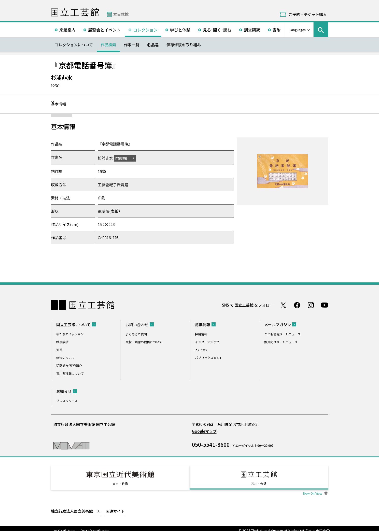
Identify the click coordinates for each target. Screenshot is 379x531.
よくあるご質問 (136, 334)
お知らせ (64, 391)
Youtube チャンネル (324, 305)
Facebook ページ (297, 305)
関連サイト (115, 506)
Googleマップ (204, 431)
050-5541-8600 (211, 444)
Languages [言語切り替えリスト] (298, 29)
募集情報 (202, 324)
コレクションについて (74, 44)
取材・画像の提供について (143, 341)
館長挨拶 (62, 341)
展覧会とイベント (104, 30)
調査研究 (252, 30)
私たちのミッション (70, 334)
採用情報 (201, 334)
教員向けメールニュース (281, 341)
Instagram (311, 305)
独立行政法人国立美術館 (72, 506)
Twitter (283, 305)
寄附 (277, 30)
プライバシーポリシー (94, 526)
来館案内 (67, 30)
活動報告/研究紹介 (69, 365)
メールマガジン (277, 324)
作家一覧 (131, 44)
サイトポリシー (64, 526)
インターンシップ (207, 341)
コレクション (145, 30)
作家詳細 (124, 158)
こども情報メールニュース (282, 334)
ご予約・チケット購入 (308, 14)
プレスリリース (66, 400)
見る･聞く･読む (217, 30)
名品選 (153, 44)
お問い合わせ (136, 324)
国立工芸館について (73, 324)
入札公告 (201, 349)
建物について (65, 357)
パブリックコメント (208, 357)
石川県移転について (70, 373)
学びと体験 (180, 30)
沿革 (59, 349)
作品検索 (108, 44)
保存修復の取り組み (183, 44)
